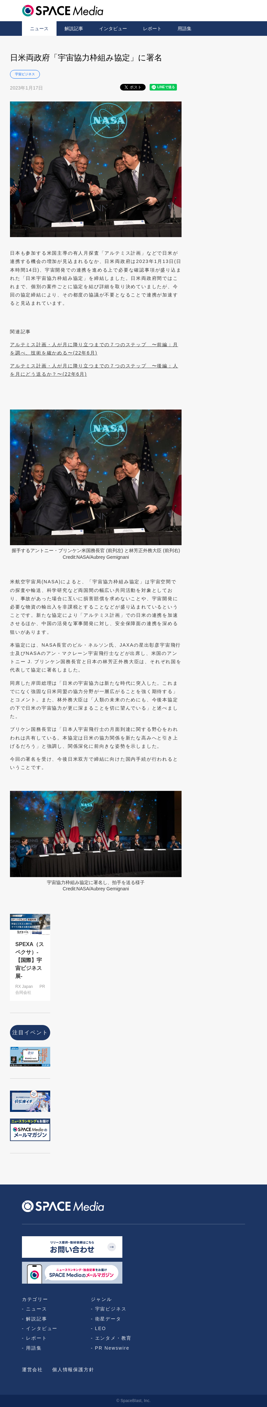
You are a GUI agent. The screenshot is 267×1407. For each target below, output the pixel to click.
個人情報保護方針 (73, 1369)
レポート (152, 28)
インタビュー (113, 28)
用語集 (185, 28)
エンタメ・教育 (113, 1338)
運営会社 (32, 1369)
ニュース (39, 28)
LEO (100, 1328)
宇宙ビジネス (25, 74)
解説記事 (74, 28)
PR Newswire (112, 1348)
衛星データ (108, 1318)
